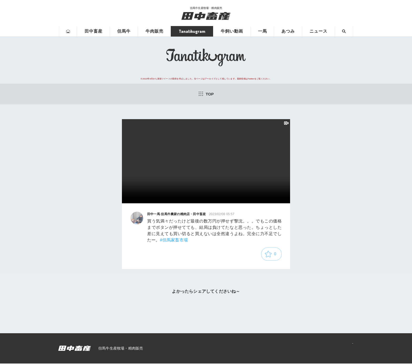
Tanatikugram (192, 31)
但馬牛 (124, 31)
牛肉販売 (154, 31)
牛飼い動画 (232, 31)
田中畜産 (93, 31)
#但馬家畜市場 (174, 241)
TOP (206, 94)
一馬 (262, 31)
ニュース (318, 31)
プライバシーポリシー (330, 349)
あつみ (288, 31)
